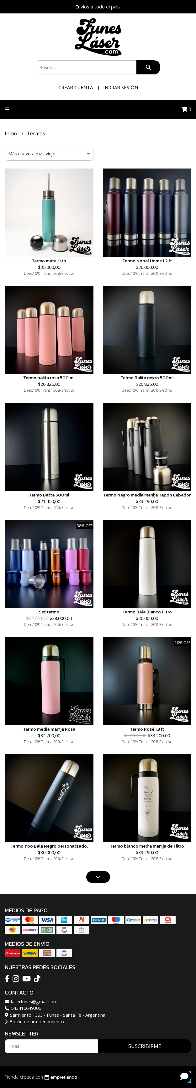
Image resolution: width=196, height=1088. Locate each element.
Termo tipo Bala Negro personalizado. (49, 846)
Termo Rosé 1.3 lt (147, 729)
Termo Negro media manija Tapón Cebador (147, 494)
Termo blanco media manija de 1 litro (147, 846)
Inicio (12, 133)
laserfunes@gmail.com (31, 1002)
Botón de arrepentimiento (34, 1022)
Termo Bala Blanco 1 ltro (147, 611)
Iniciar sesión (120, 87)
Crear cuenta (75, 87)
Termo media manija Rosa (49, 729)
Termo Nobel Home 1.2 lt (147, 260)
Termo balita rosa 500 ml (49, 377)
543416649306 (23, 1008)
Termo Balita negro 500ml (147, 377)
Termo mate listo (49, 260)
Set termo (49, 611)
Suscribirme (144, 1046)
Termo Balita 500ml (49, 494)
